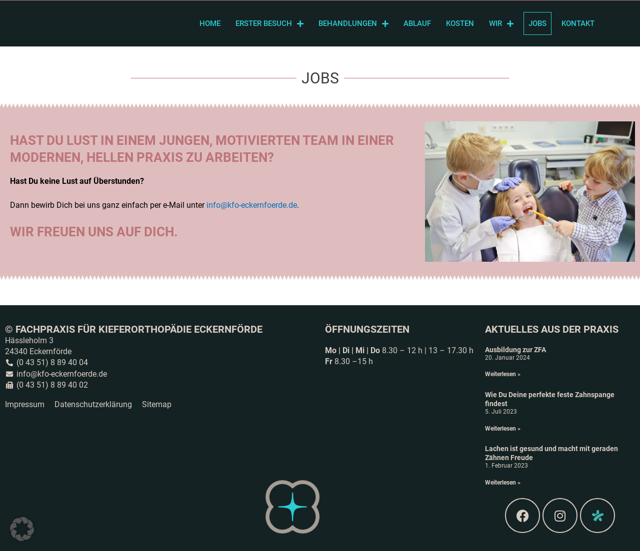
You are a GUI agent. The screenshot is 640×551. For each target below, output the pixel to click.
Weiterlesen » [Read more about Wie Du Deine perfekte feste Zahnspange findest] (502, 428)
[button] (22, 529)
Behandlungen (353, 23)
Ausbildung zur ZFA (515, 350)
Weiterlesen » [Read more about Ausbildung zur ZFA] (502, 374)
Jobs (537, 23)
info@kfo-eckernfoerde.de (251, 205)
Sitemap (157, 404)
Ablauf (417, 23)
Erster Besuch (270, 23)
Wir (501, 23)
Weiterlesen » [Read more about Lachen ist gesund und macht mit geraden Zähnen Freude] (502, 482)
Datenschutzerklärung (93, 404)
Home (210, 23)
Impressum (24, 404)
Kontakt (578, 23)
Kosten (460, 23)
